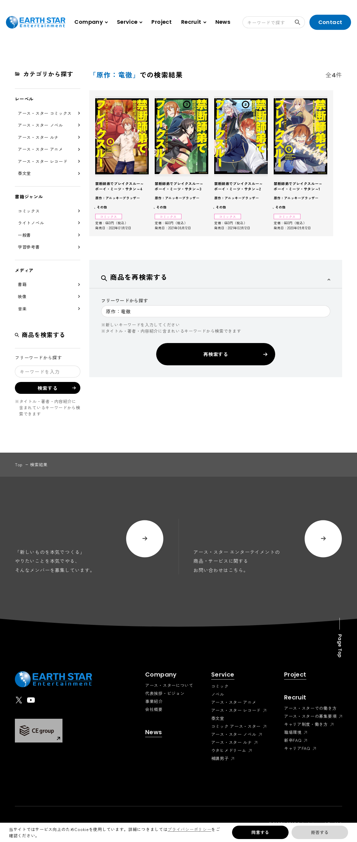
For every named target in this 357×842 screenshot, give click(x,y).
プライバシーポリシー (189, 829)
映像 (22, 296)
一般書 (24, 235)
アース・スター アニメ (40, 149)
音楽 (22, 309)
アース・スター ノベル (40, 125)
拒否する (319, 832)
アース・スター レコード (42, 161)
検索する (300, 22)
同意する (260, 832)
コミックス (29, 211)
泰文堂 (24, 173)
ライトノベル (31, 223)
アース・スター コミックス (45, 113)
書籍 (22, 284)
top (19, 464)
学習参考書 (29, 247)
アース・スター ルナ (38, 137)
